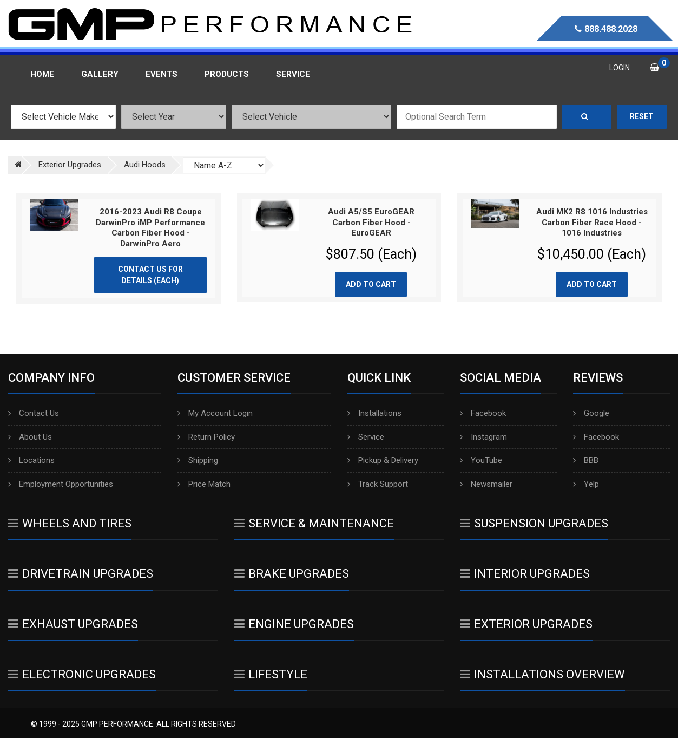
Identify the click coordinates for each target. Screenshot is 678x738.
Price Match (204, 484)
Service (365, 437)
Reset (642, 116)
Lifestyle (270, 674)
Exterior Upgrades (526, 624)
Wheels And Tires (69, 523)
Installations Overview (542, 674)
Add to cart (371, 284)
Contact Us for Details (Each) (150, 275)
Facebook (483, 413)
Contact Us (33, 413)
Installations (374, 413)
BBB (585, 460)
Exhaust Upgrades (73, 624)
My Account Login (215, 413)
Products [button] (227, 74)
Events (161, 74)
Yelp (586, 484)
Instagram (483, 437)
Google (591, 413)
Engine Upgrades (294, 624)
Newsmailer (486, 484)
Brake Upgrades (291, 573)
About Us (30, 437)
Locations (31, 460)
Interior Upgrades (525, 573)
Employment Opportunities (60, 484)
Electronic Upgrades (82, 674)
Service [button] (293, 74)
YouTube (481, 460)
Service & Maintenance (314, 523)
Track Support (377, 484)
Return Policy (206, 437)
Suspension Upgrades (534, 523)
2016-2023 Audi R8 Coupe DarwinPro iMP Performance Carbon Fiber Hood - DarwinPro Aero (150, 228)
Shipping (197, 460)
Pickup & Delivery (382, 460)
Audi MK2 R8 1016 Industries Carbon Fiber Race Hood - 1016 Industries (592, 222)
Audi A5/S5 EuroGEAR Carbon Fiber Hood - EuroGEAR (371, 222)
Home (42, 74)
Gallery (100, 74)
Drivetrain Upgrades (80, 573)
